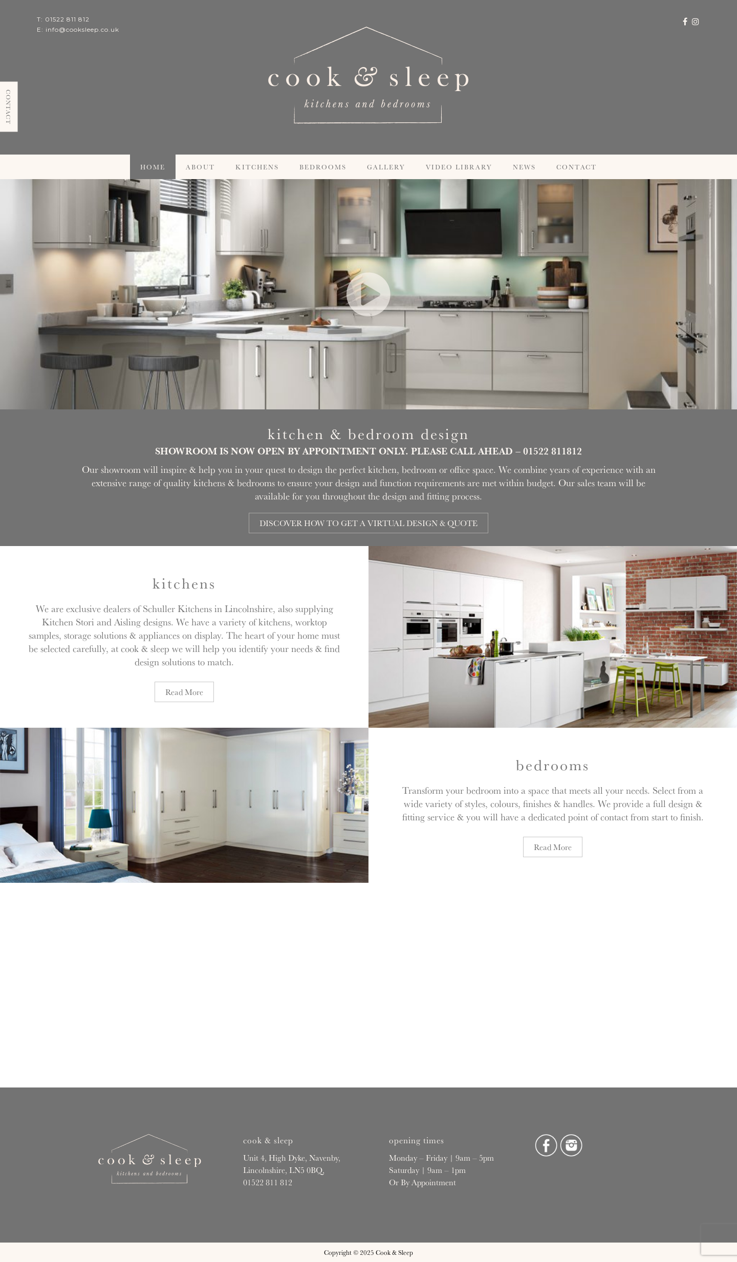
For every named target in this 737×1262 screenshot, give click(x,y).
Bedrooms (322, 166)
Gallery (386, 166)
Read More (184, 692)
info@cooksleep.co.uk (82, 29)
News (524, 166)
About (200, 166)
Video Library (459, 166)
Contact (576, 166)
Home (152, 166)
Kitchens (257, 166)
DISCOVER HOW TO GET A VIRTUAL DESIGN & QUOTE (368, 523)
